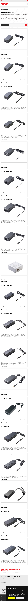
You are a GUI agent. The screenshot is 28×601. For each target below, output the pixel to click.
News (12, 576)
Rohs (2, 591)
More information (4, 54)
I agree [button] (9, 597)
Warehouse (19, 576)
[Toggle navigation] (26, 4)
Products (4, 576)
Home (2, 576)
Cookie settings (3, 582)
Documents (9, 576)
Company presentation (5, 584)
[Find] (22, 1)
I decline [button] (13, 597)
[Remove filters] (26, 25)
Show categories (4, 9)
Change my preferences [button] (20, 597)
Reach (3, 590)
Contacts (15, 576)
